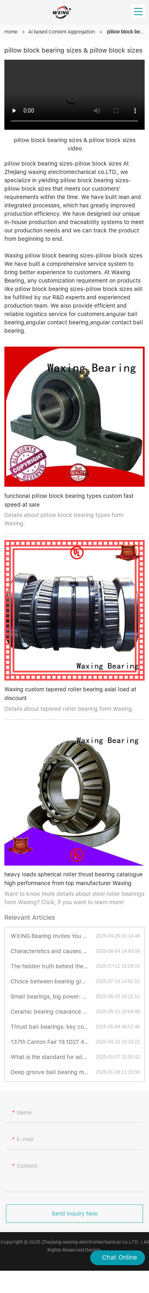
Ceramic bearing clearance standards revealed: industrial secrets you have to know (53, 1011)
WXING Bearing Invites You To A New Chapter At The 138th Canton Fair (53, 936)
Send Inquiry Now (75, 1216)
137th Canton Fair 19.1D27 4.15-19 (53, 1042)
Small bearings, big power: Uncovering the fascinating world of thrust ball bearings (53, 996)
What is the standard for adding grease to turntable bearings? (53, 1057)
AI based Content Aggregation (61, 32)
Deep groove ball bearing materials (53, 1072)
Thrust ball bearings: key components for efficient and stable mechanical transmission (53, 1027)
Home (10, 32)
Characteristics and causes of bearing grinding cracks (53, 951)
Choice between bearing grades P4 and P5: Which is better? (53, 981)
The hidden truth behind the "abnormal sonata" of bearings (53, 966)
